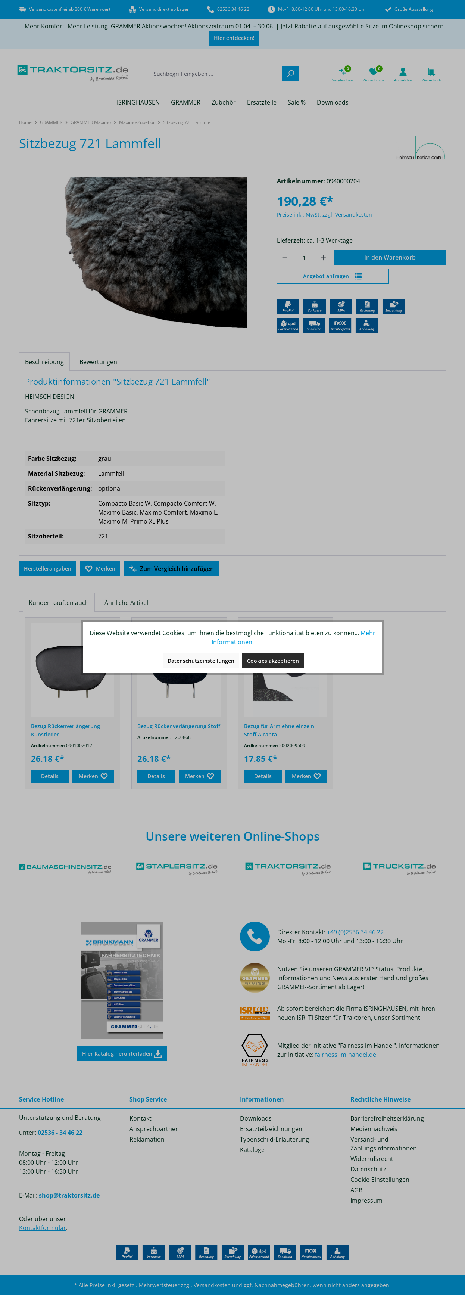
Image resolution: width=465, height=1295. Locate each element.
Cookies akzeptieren (273, 660)
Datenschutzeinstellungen (201, 660)
